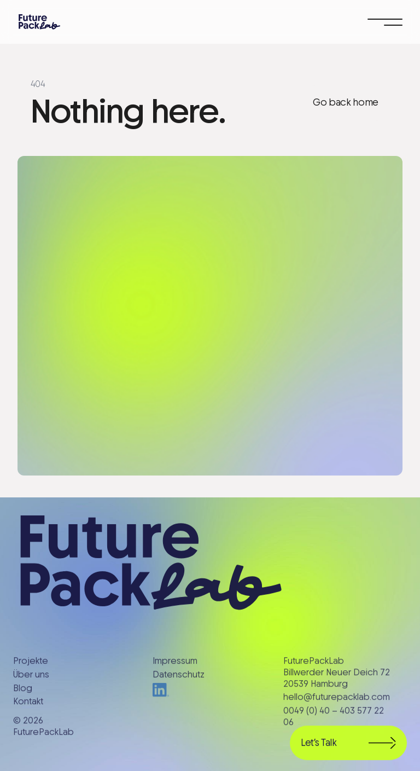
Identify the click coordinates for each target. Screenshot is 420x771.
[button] (385, 22)
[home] (39, 22)
